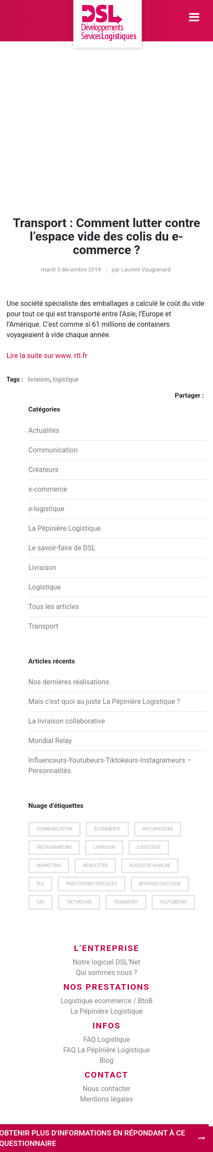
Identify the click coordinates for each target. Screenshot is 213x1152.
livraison (39, 379)
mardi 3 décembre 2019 (71, 269)
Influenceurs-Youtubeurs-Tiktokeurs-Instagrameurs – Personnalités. (109, 765)
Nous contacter (106, 1089)
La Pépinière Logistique (64, 528)
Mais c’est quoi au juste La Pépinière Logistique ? (104, 701)
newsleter (95, 865)
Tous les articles (53, 607)
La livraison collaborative (66, 721)
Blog (107, 1060)
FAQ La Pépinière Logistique (106, 1050)
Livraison (42, 567)
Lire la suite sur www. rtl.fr (47, 356)
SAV (40, 902)
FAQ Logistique (106, 1039)
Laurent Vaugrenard (146, 269)
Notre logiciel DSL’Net (106, 962)
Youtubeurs (173, 902)
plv (40, 883)
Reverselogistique (160, 883)
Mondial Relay (50, 741)
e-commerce (47, 489)
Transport (43, 626)
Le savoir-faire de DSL (61, 548)
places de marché (149, 865)
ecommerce (107, 829)
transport (126, 902)
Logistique (44, 587)
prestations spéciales (91, 883)
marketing (49, 865)
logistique (65, 379)
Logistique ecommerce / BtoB (107, 1001)
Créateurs (43, 469)
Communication (53, 450)
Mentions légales (106, 1099)
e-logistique (46, 509)
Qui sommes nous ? (106, 972)
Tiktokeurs (78, 902)
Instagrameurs (54, 847)
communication (54, 829)
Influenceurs (157, 829)
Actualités (43, 430)
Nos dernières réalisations (68, 682)
